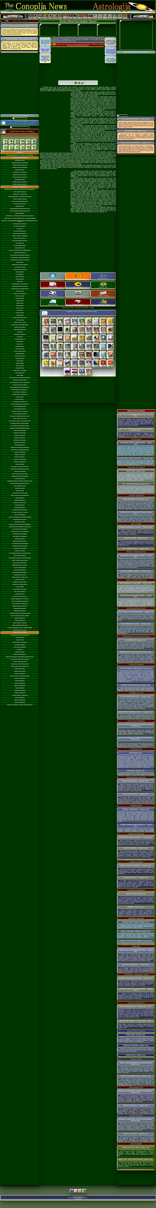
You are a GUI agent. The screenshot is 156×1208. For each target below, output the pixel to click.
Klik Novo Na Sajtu (78, 302)
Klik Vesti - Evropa (53, 302)
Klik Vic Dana (77, 276)
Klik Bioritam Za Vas (103, 302)
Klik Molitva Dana (52, 276)
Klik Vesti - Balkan (53, 285)
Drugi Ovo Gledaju (78, 294)
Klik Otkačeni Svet (103, 276)
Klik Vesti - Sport (52, 294)
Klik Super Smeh (78, 285)
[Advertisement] (20, 83)
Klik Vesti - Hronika (103, 294)
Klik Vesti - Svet (103, 285)
